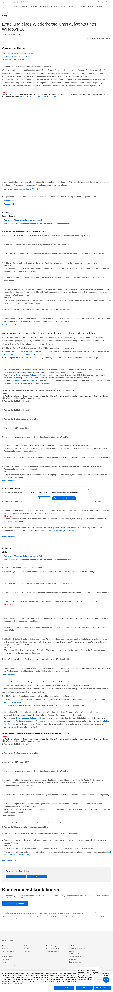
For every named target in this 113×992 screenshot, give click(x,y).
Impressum (72, 959)
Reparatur (27, 951)
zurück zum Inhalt (9, 481)
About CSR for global (75, 962)
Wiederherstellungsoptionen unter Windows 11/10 (17, 53)
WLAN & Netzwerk (7, 956)
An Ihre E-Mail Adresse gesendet (100, 38)
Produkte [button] (5, 945)
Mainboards (5, 954)
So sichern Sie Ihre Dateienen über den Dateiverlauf (39, 97)
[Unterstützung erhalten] (15, 903)
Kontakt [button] (71, 945)
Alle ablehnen (84, 988)
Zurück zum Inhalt (9, 325)
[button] (100, 2)
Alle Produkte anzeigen (9, 964)
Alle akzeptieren (102, 988)
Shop (83, 6)
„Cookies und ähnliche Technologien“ (13, 983)
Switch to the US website (64, 498)
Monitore (4, 962)
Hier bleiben (44, 498)
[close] (88, 489)
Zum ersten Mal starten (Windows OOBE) (60, 531)
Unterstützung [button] (51, 945)
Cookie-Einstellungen (64, 988)
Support (8, 12)
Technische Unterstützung (77, 948)
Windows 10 (9, 204)
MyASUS (71, 951)
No (25, 876)
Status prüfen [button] (28, 945)
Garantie (26, 948)
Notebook (5, 948)
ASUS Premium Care (75, 954)
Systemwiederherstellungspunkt (28, 375)
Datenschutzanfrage (75, 956)
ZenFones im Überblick (9, 951)
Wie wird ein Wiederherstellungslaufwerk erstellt (23, 220)
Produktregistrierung (52, 948)
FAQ (12, 12)
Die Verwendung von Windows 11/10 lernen (15, 56)
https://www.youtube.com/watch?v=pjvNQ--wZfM (21, 189)
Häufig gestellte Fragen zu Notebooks (13, 59)
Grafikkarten (5, 959)
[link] (5, 6)
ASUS (3, 12)
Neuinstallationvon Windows (23, 381)
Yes (12, 876)
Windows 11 (9, 201)
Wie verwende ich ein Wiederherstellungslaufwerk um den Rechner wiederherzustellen (38, 224)
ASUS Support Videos (52, 951)
